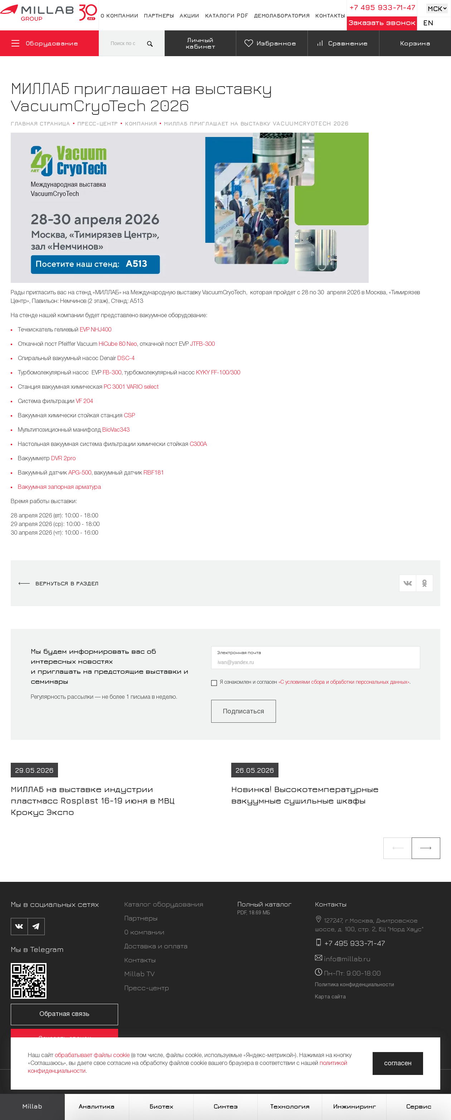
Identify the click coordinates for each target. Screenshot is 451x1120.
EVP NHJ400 (95, 330)
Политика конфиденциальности (354, 985)
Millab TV (139, 973)
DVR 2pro (63, 458)
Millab (32, 1106)
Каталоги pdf (226, 15)
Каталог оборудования (163, 904)
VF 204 (84, 401)
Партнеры (159, 15)
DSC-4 (126, 358)
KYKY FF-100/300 (218, 372)
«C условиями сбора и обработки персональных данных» (343, 682)
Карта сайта (330, 997)
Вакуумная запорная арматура (59, 487)
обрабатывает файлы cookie (92, 1055)
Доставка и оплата (156, 946)
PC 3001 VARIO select (131, 387)
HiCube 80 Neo (118, 344)
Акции (189, 15)
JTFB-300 (202, 344)
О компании (119, 15)
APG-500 (79, 473)
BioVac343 (116, 430)
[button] (397, 848)
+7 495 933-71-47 (382, 7)
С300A (198, 444)
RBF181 (154, 473)
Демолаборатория (282, 15)
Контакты (330, 15)
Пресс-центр (146, 987)
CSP (129, 415)
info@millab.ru (347, 958)
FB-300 (112, 372)
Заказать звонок (382, 22)
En (428, 22)
